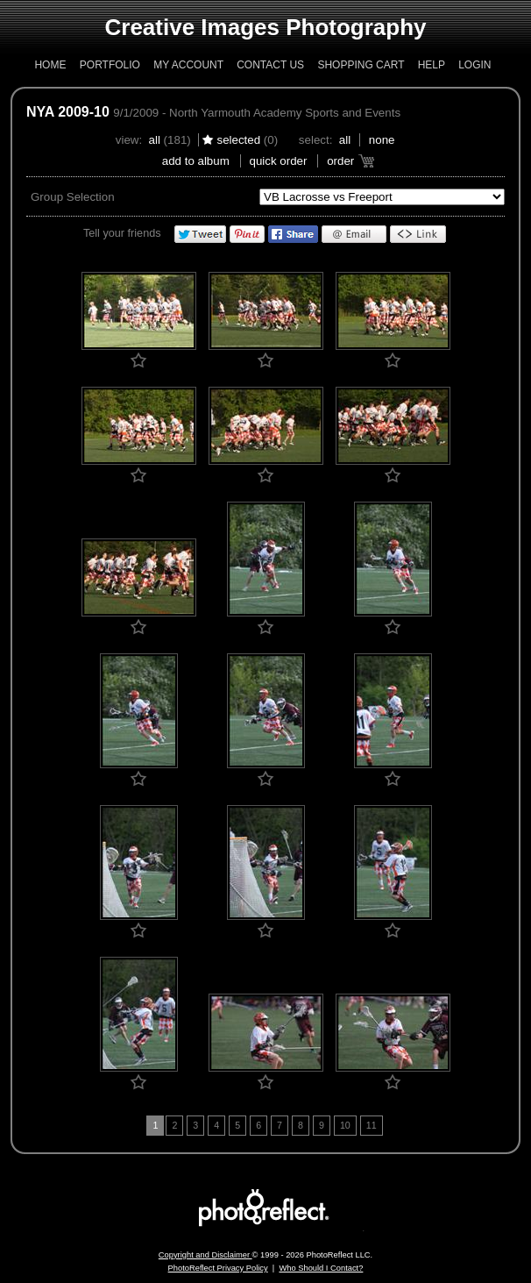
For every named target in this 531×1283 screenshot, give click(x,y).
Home (50, 65)
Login (474, 65)
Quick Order (279, 161)
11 (371, 1125)
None (382, 139)
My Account (188, 65)
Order (340, 161)
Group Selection (73, 196)
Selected (238, 139)
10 (345, 1125)
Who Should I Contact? (321, 1268)
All (154, 139)
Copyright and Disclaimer (205, 1255)
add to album (196, 161)
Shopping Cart (360, 65)
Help (431, 65)
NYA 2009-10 (68, 111)
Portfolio (110, 65)
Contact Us (270, 65)
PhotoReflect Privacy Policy (218, 1268)
